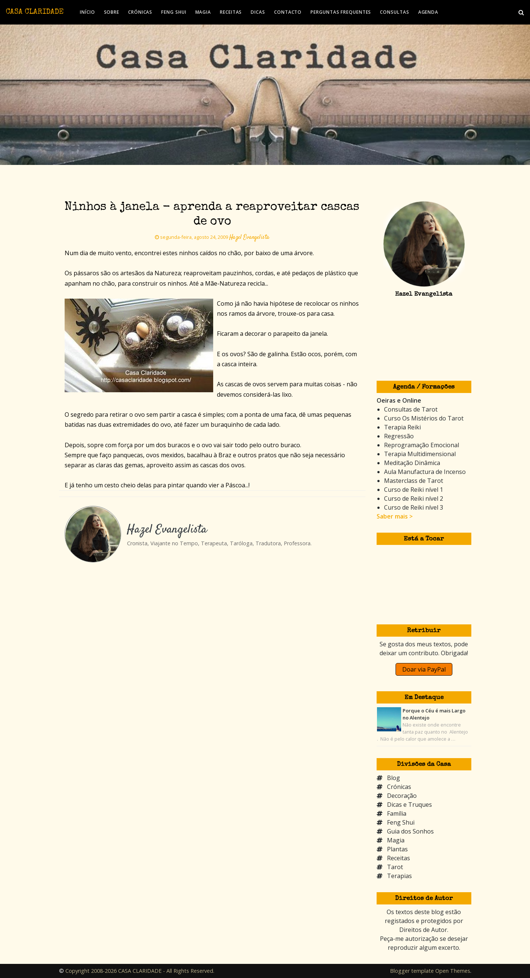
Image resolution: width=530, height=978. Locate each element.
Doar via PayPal (424, 669)
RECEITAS (231, 12)
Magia (395, 840)
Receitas (398, 858)
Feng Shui (400, 822)
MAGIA (203, 12)
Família (396, 813)
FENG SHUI (173, 12)
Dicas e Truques (409, 804)
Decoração (402, 796)
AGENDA (428, 12)
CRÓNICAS (140, 12)
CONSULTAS (394, 12)
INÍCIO (87, 12)
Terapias (399, 876)
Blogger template (412, 970)
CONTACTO (288, 12)
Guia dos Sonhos (410, 831)
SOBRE (112, 12)
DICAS (258, 12)
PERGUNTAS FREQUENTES (340, 12)
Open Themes (452, 970)
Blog (393, 778)
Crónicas (399, 787)
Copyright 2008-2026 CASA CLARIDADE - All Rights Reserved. (139, 970)
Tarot (395, 867)
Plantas (397, 849)
